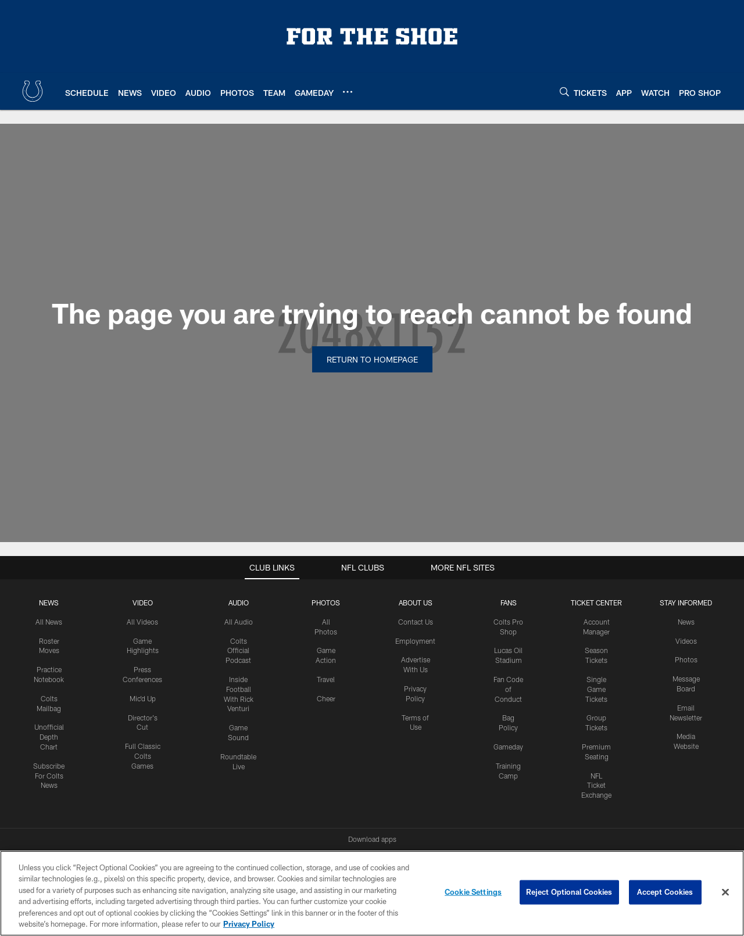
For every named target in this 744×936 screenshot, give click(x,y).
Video (143, 602)
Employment (415, 641)
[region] (372, 893)
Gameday (508, 747)
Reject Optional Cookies (569, 891)
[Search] (564, 91)
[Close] (725, 892)
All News (48, 622)
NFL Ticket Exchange (596, 785)
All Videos (142, 622)
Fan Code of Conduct (508, 689)
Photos (326, 602)
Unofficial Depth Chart (49, 737)
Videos (686, 641)
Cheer (326, 698)
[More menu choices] (347, 91)
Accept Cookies (665, 891)
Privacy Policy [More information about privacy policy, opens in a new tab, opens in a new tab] (248, 923)
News (49, 602)
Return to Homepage (372, 359)
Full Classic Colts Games (142, 756)
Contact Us (415, 622)
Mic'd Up (143, 698)
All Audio (238, 622)
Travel (326, 679)
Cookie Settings (473, 891)
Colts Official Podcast (238, 651)
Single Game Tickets (596, 689)
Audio (238, 602)
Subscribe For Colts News (49, 776)
